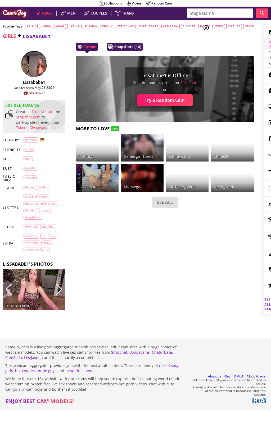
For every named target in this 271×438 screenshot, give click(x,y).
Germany (31, 150)
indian (46, 26)
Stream (73, 46)
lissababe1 (27, 82)
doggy (29, 228)
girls (9, 36)
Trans (226, 60)
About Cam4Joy (219, 404)
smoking (31, 251)
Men (224, 54)
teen (28, 169)
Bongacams (139, 379)
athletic (44, 198)
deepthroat (33, 234)
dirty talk (31, 244)
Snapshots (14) (111, 46)
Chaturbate (162, 379)
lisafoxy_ (73, 150)
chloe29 (178, 150)
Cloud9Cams (256, 404)
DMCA (238, 404)
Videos (134, 3)
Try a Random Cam (132, 100)
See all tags (241, 295)
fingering (41, 207)
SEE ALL (132, 189)
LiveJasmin (33, 385)
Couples (228, 47)
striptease (42, 267)
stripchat (125, 26)
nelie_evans (181, 173)
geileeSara (74, 173)
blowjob (43, 221)
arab (60, 26)
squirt (29, 221)
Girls (226, 41)
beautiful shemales (82, 398)
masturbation (34, 214)
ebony (107, 26)
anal (28, 207)
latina (74, 26)
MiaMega (109, 173)
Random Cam (159, 3)
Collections (111, 3)
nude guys (47, 398)
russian (91, 26)
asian (31, 26)
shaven (30, 188)
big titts (30, 179)
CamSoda (13, 385)
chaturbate (148, 26)
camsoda (170, 26)
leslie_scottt (146, 150)
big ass (29, 198)
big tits (189, 26)
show (29, 274)
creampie (43, 274)
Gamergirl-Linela (115, 150)
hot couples (25, 398)
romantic (31, 260)
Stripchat (119, 379)
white (29, 160)
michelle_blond (149, 173)
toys (28, 267)
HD (44, 260)
